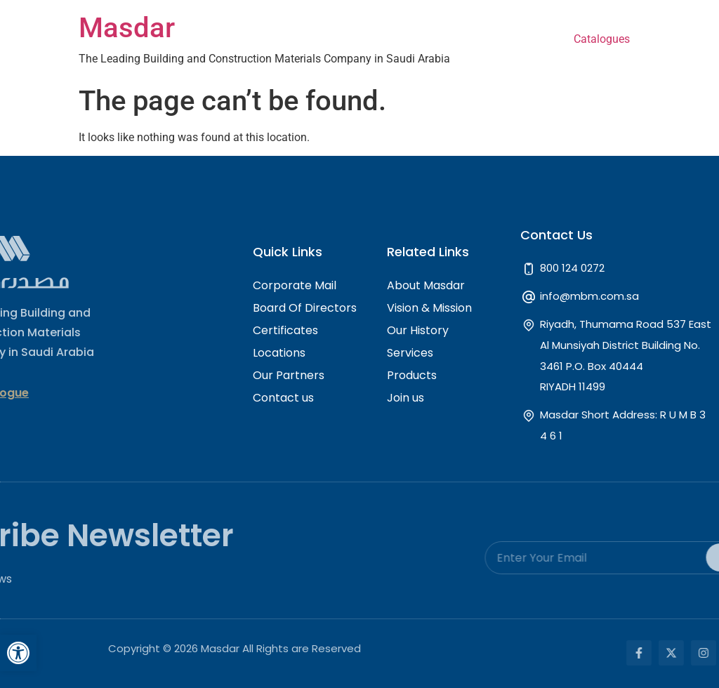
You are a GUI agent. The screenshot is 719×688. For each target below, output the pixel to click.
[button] (18, 653)
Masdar (127, 27)
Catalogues (602, 39)
